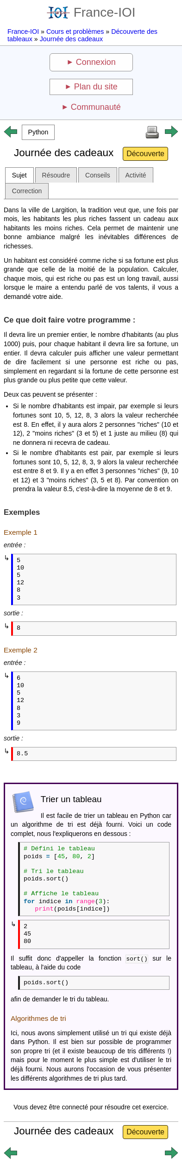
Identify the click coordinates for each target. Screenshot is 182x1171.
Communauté (96, 107)
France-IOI (91, 12)
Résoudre (56, 175)
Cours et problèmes (75, 31)
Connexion (96, 62)
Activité (136, 175)
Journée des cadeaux (71, 39)
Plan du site (96, 86)
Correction (27, 191)
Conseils (97, 175)
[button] (38, 132)
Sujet (19, 175)
